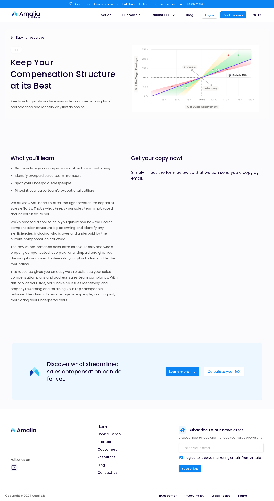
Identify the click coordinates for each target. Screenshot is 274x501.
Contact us (108, 472)
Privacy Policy (194, 496)
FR (259, 15)
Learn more (195, 4)
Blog (189, 15)
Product (104, 15)
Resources (107, 457)
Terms (242, 496)
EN (254, 15)
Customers (131, 15)
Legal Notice (221, 496)
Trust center (167, 496)
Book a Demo (109, 434)
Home (103, 426)
